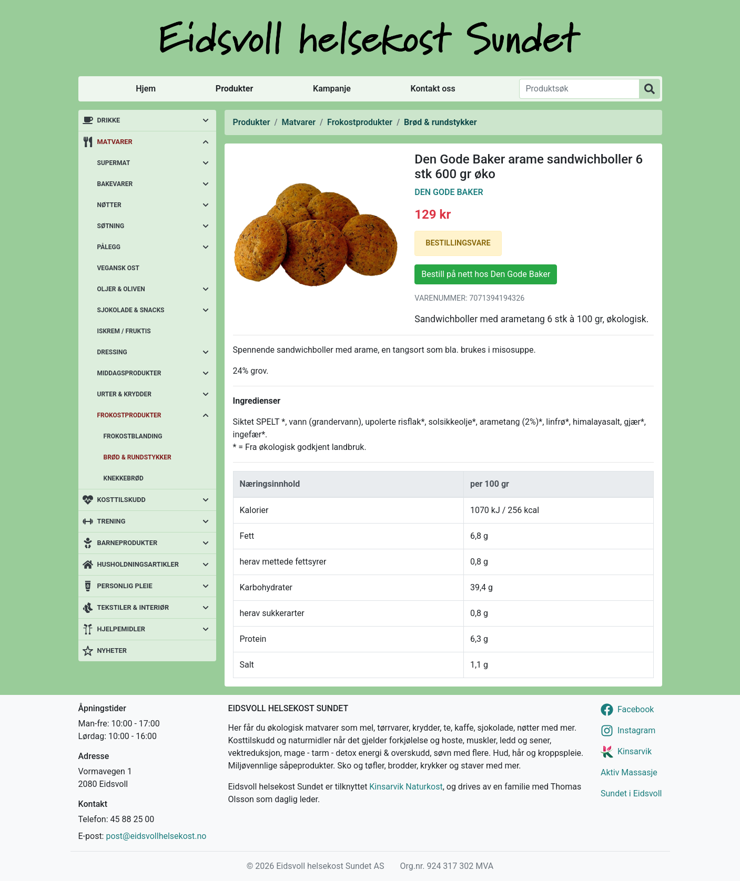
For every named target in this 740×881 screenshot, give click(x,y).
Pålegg (108, 247)
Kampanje (332, 89)
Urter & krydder (124, 394)
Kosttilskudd (121, 500)
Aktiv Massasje (629, 772)
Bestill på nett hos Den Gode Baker (485, 274)
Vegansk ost (118, 268)
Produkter (234, 89)
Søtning (111, 226)
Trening (111, 521)
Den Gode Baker (448, 192)
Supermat (113, 163)
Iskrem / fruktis (124, 331)
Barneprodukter (127, 543)
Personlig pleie (125, 586)
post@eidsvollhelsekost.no (156, 836)
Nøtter (109, 205)
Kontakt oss (433, 89)
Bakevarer (115, 184)
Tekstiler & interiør (133, 607)
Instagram (636, 730)
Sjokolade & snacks (131, 310)
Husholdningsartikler (138, 564)
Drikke (108, 120)
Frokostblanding (133, 436)
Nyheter (112, 650)
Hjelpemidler (121, 629)
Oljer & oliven (121, 289)
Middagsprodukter (129, 373)
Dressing (112, 352)
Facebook (635, 709)
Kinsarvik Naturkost (405, 787)
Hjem (146, 89)
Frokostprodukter (129, 415)
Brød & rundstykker (137, 457)
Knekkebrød (124, 478)
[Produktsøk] (579, 89)
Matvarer (115, 142)
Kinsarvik (634, 751)
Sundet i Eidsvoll (631, 793)
